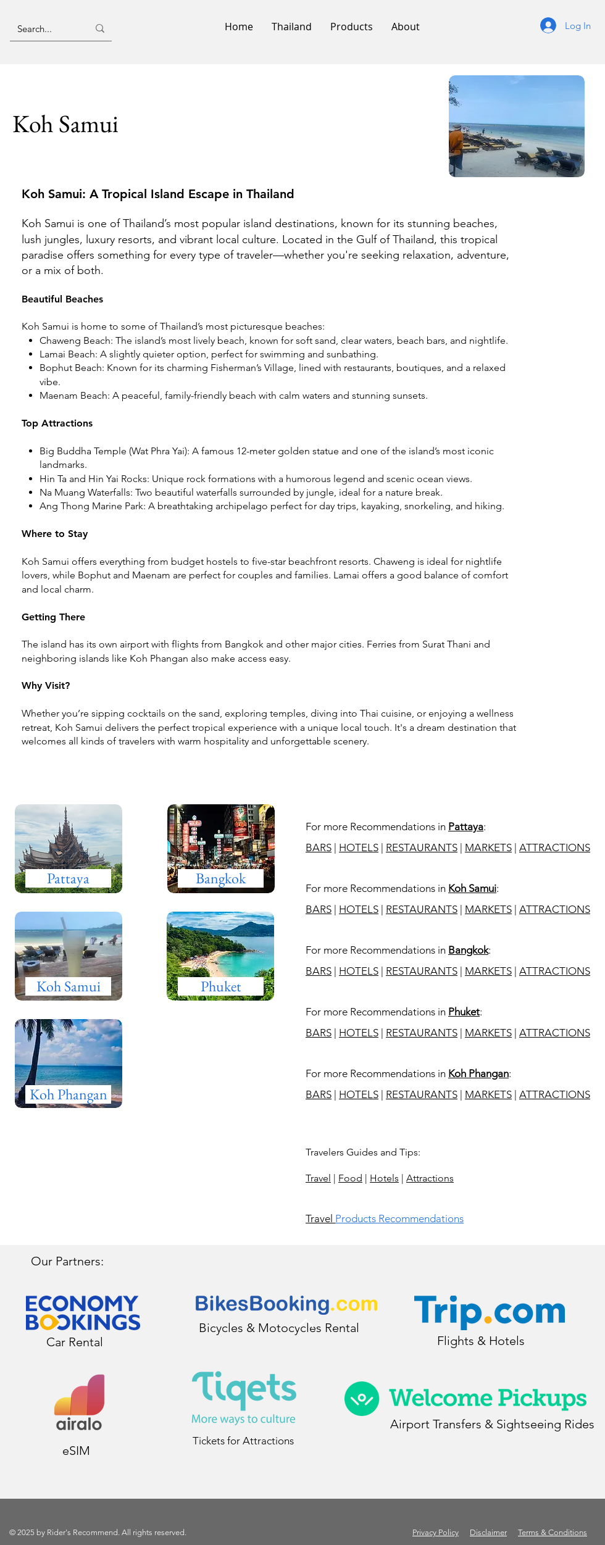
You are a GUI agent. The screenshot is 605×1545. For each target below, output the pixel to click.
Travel (318, 1178)
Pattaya (465, 826)
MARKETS (488, 847)
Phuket (464, 1012)
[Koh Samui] (68, 986)
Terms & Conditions (552, 1532)
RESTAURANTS (421, 847)
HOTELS (358, 847)
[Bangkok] (221, 878)
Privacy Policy (435, 1532)
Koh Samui (472, 888)
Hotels (384, 1178)
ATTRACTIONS (554, 847)
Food (350, 1178)
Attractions (430, 1178)
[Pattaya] (68, 878)
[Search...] (43, 28)
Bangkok (468, 950)
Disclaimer (488, 1532)
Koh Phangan (478, 1073)
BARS (319, 847)
